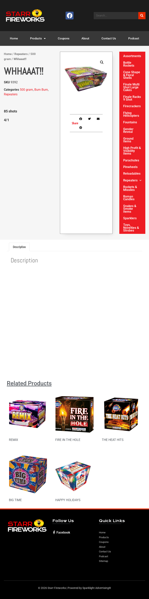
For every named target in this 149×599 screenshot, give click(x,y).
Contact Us (108, 38)
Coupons (63, 38)
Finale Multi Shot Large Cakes (131, 87)
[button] (101, 62)
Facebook (63, 532)
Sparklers (130, 218)
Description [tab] (19, 247)
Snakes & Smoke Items (129, 208)
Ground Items (128, 140)
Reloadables (131, 173)
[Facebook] (54, 532)
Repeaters (21, 54)
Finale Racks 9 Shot (132, 98)
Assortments (132, 56)
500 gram (26, 89)
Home (14, 38)
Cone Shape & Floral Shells (131, 75)
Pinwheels (130, 167)
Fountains (130, 122)
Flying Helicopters (131, 114)
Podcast (133, 38)
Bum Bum (41, 89)
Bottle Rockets (128, 64)
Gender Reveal (128, 130)
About (85, 38)
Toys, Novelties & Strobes (131, 227)
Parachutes (131, 160)
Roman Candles (128, 198)
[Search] (142, 15)
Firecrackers (132, 106)
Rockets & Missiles (130, 188)
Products (38, 38)
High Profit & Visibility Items (132, 150)
